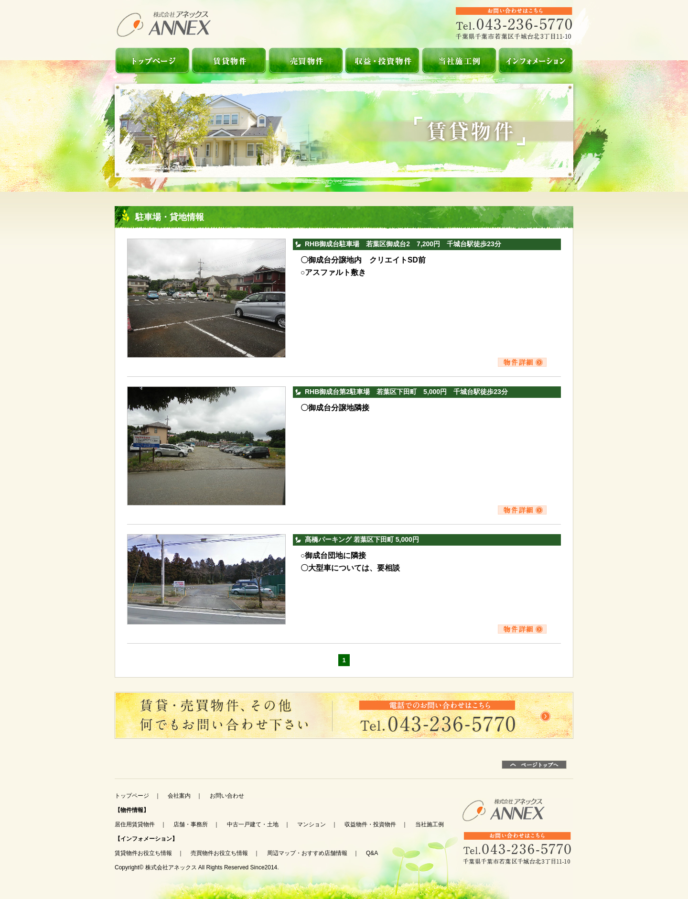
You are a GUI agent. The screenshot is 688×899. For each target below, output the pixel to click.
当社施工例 (458, 60)
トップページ (132, 795)
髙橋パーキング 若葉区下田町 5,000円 (362, 539)
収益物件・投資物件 (382, 60)
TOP (153, 60)
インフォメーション (535, 60)
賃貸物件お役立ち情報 (143, 853)
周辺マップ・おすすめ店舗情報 (307, 853)
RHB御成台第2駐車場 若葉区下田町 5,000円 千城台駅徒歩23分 (406, 391)
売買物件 (306, 60)
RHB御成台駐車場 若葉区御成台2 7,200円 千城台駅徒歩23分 (403, 244)
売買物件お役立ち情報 (219, 853)
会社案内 (179, 795)
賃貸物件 (229, 60)
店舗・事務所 (190, 824)
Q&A (372, 853)
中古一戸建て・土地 (253, 824)
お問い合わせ (344, 715)
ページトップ (534, 764)
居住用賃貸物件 (135, 824)
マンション (311, 824)
